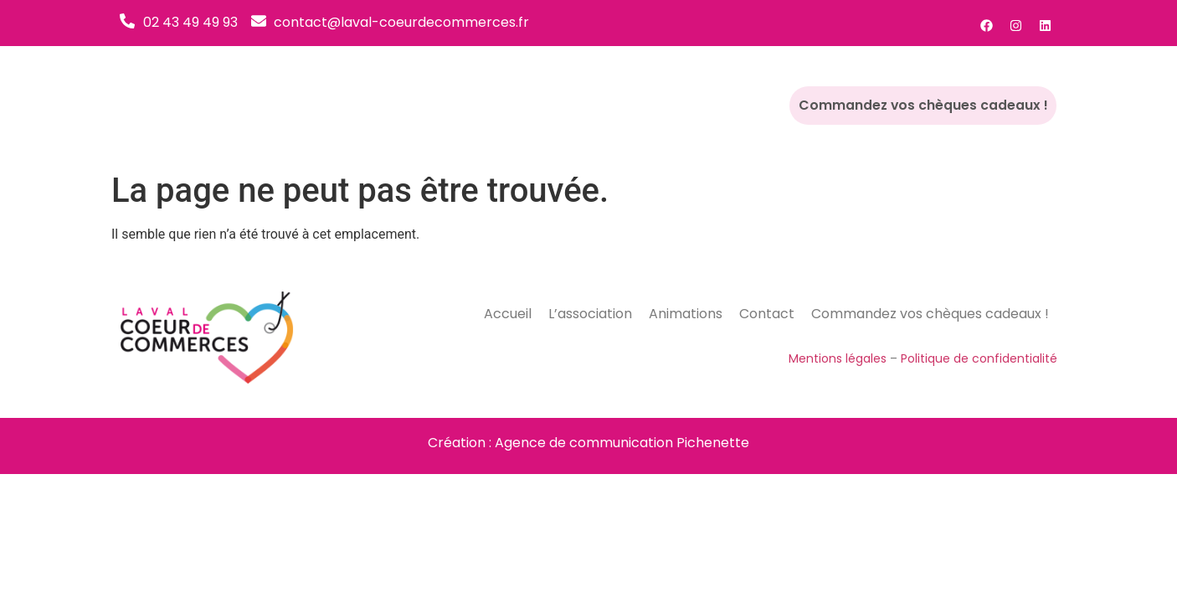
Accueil (500, 105)
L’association (587, 105)
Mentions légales (838, 358)
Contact (773, 105)
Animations (688, 105)
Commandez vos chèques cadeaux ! (934, 105)
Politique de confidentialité (979, 358)
